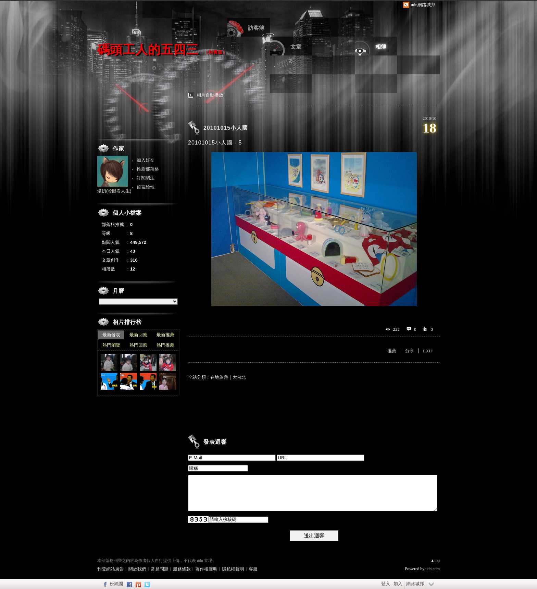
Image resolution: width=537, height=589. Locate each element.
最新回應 (138, 334)
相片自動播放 (210, 95)
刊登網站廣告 (110, 569)
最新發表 (111, 334)
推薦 (391, 350)
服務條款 (182, 569)
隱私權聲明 (233, 569)
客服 (253, 569)
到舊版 (215, 52)
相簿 (380, 47)
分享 (409, 350)
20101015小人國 (225, 128)
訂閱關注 (145, 177)
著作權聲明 (206, 569)
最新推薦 (165, 334)
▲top (435, 560)
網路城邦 (415, 583)
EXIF (428, 350)
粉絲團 (116, 583)
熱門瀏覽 (111, 345)
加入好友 (145, 160)
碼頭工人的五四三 (148, 49)
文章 (295, 47)
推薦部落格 (148, 169)
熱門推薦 (165, 345)
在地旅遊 (219, 377)
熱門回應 (138, 345)
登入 (385, 583)
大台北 (239, 377)
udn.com (432, 568)
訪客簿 (256, 28)
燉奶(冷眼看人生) (114, 190)
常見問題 (159, 569)
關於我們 (137, 569)
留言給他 (145, 186)
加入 (398, 583)
